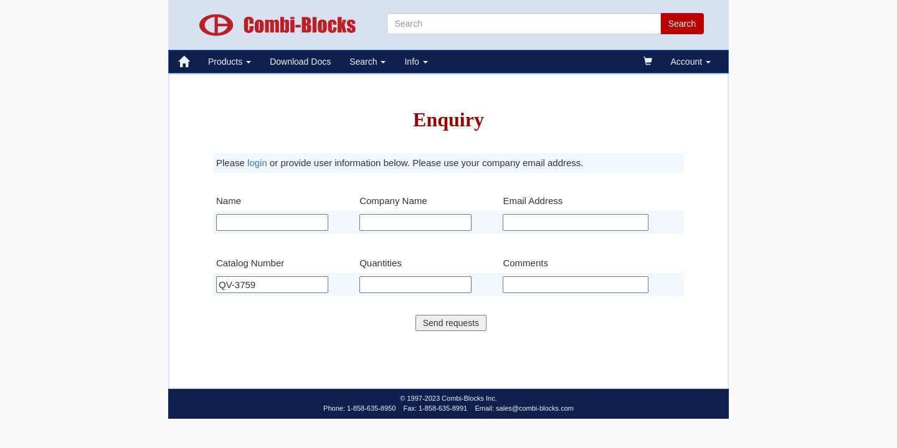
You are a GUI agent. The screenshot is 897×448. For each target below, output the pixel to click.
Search (367, 62)
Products (229, 62)
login (257, 162)
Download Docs (300, 62)
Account (691, 62)
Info (415, 62)
